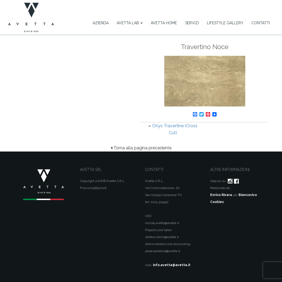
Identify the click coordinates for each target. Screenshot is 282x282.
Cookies (217, 202)
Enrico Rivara (221, 195)
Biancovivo (248, 195)
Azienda (101, 23)
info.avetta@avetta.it (171, 265)
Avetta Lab (130, 23)
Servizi (192, 23)
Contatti (260, 23)
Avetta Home (164, 23)
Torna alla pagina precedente (141, 147)
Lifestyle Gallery (225, 23)
